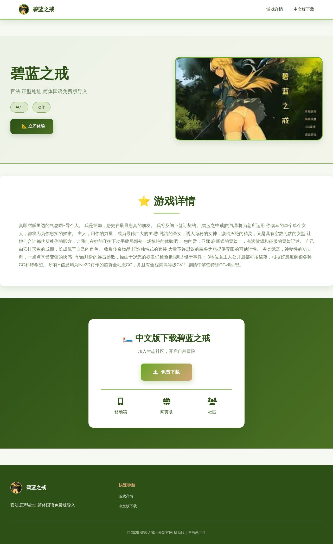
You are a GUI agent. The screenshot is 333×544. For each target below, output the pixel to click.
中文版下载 (303, 9)
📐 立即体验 (33, 126)
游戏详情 (274, 9)
